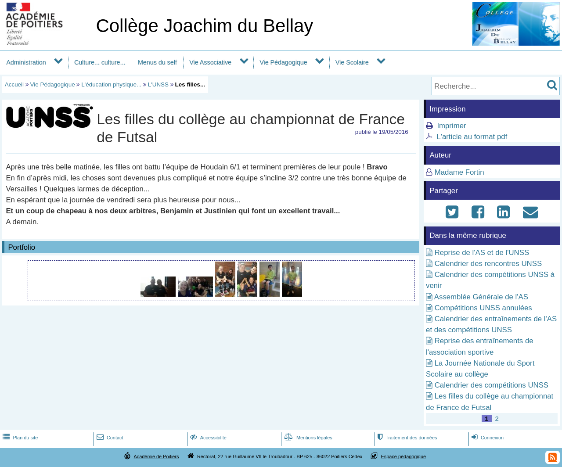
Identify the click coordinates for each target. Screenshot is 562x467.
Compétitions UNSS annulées (483, 308)
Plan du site (19, 437)
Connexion (487, 437)
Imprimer (451, 126)
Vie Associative (210, 62)
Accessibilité (207, 437)
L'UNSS (158, 84)
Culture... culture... (100, 62)
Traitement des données (406, 437)
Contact (109, 437)
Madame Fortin (459, 172)
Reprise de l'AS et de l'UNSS (482, 252)
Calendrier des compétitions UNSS (491, 385)
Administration (26, 62)
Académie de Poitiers (156, 456)
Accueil (14, 84)
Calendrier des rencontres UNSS (488, 263)
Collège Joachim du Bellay (204, 25)
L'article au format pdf (471, 137)
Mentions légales (307, 437)
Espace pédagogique (403, 456)
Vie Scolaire (352, 62)
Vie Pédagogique (283, 62)
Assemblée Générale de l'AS (481, 297)
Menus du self (157, 62)
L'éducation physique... (111, 84)
